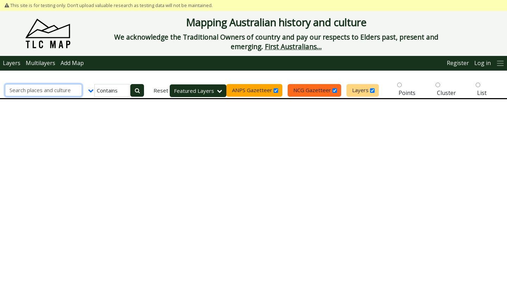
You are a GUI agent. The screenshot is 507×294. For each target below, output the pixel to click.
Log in (482, 63)
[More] (500, 63)
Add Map (72, 63)
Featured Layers (198, 90)
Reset (161, 90)
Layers (11, 63)
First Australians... (293, 46)
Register (458, 63)
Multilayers (40, 63)
